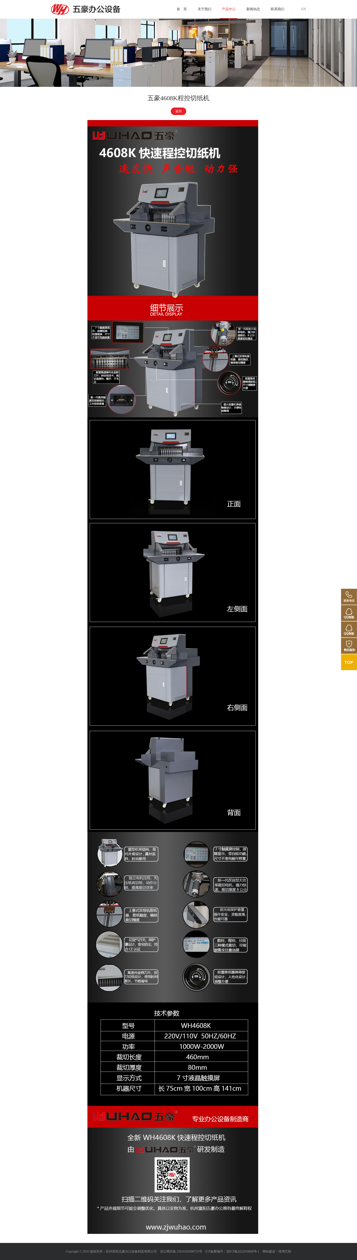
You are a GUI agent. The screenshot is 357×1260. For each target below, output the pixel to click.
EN (303, 9)
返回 (178, 111)
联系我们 (277, 9)
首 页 (182, 9)
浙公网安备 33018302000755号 (181, 1251)
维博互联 (284, 1251)
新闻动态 (253, 9)
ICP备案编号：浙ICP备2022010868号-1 (232, 1251)
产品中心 (229, 9)
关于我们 (204, 9)
